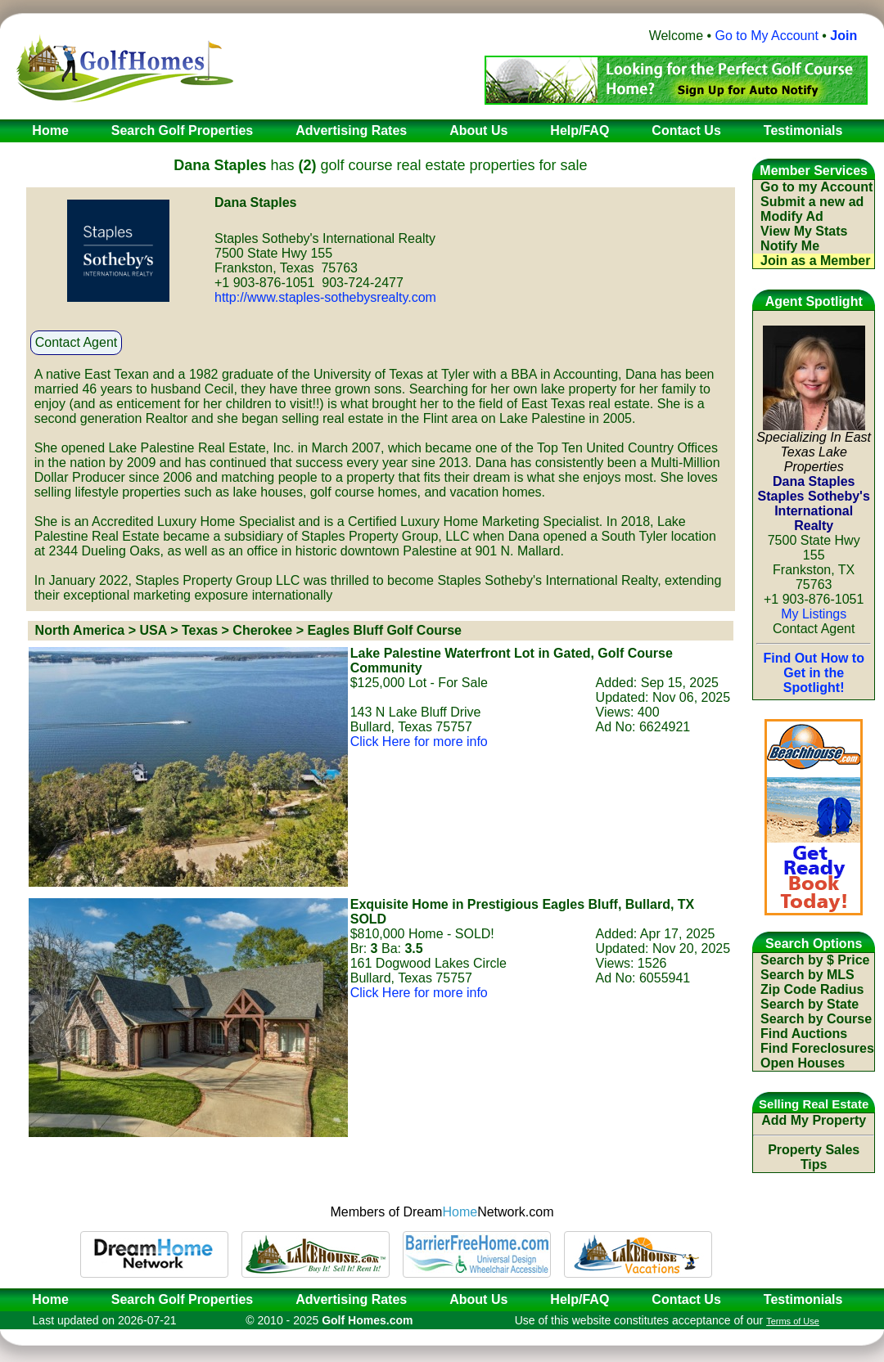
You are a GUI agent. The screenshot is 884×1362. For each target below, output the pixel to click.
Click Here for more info (419, 741)
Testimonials (803, 1299)
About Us (478, 1299)
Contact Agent (76, 342)
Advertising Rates (351, 1299)
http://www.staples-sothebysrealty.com (325, 297)
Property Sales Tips (813, 1157)
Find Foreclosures (817, 1048)
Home (45, 1299)
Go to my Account (816, 187)
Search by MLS (807, 975)
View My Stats (803, 231)
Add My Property (813, 1120)
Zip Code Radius (812, 989)
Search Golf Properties (182, 1299)
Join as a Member (815, 260)
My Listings (813, 614)
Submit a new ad (812, 202)
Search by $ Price (814, 960)
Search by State (809, 1004)
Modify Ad (791, 216)
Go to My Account (767, 36)
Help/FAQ (579, 1299)
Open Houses (802, 1063)
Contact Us (686, 1299)
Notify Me (789, 246)
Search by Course (816, 1019)
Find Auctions (803, 1034)
